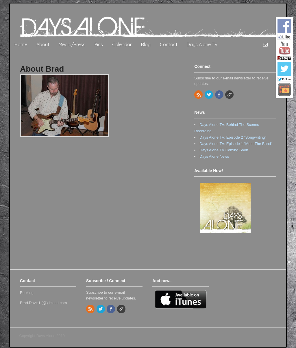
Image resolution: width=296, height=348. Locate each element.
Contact (168, 44)
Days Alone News (214, 156)
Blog (146, 44)
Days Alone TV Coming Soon (223, 150)
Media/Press (72, 44)
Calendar (122, 44)
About (42, 44)
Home (20, 44)
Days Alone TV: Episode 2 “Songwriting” (232, 137)
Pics (99, 44)
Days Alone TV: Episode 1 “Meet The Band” (235, 144)
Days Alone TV (202, 44)
